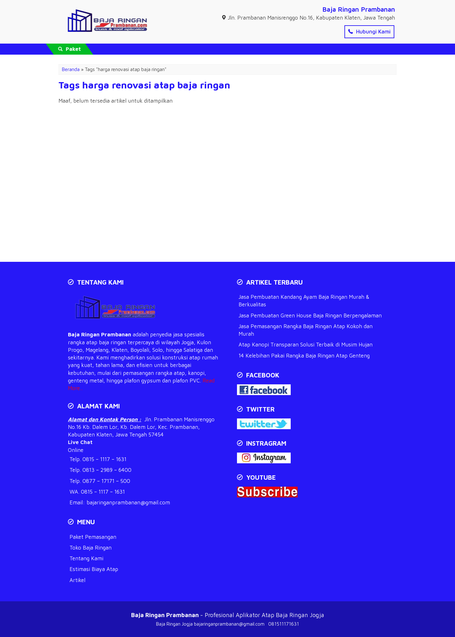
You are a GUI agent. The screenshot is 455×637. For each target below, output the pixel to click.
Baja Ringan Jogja (174, 624)
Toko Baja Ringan (91, 547)
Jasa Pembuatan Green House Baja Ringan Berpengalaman (310, 315)
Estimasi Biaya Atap (94, 569)
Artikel (77, 580)
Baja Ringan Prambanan (358, 9)
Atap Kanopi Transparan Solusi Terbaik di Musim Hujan (306, 344)
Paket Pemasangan (93, 537)
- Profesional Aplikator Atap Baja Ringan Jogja (227, 614)
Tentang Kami (86, 558)
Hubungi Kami (369, 31)
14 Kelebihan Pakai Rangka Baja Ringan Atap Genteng (304, 355)
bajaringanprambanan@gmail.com (128, 502)
